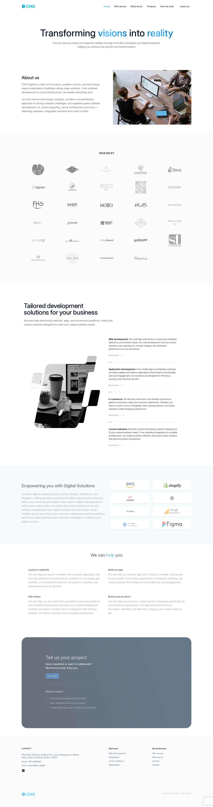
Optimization (114, 765)
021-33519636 (35, 761)
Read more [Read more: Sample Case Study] (143, 355)
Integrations (114, 757)
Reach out (184, 6)
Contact (155, 765)
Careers (155, 761)
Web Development (117, 753)
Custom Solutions (116, 761)
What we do (136, 6)
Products (151, 6)
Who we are (120, 6)
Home (107, 6)
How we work (167, 6)
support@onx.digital (36, 765)
